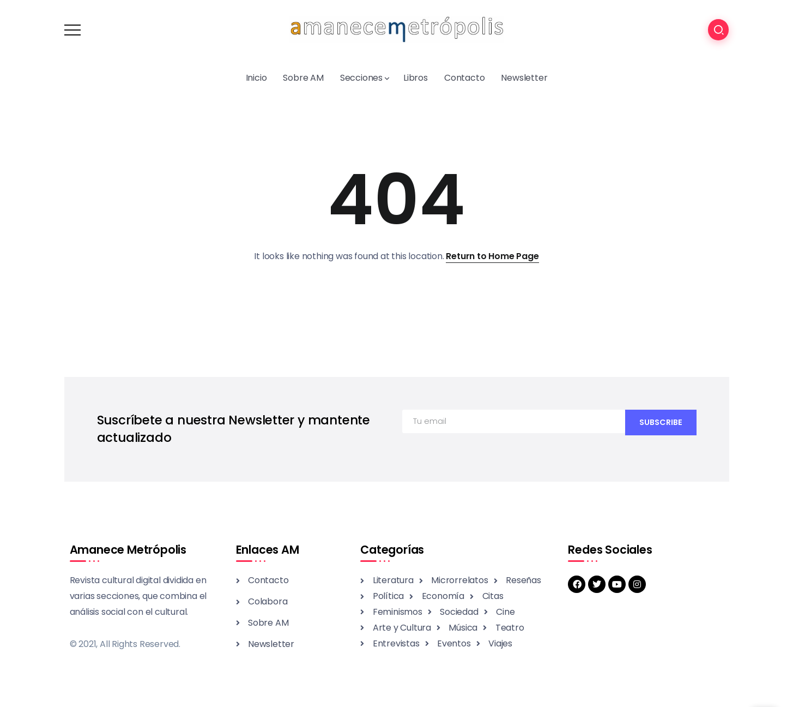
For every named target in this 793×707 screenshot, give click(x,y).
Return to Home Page (492, 256)
